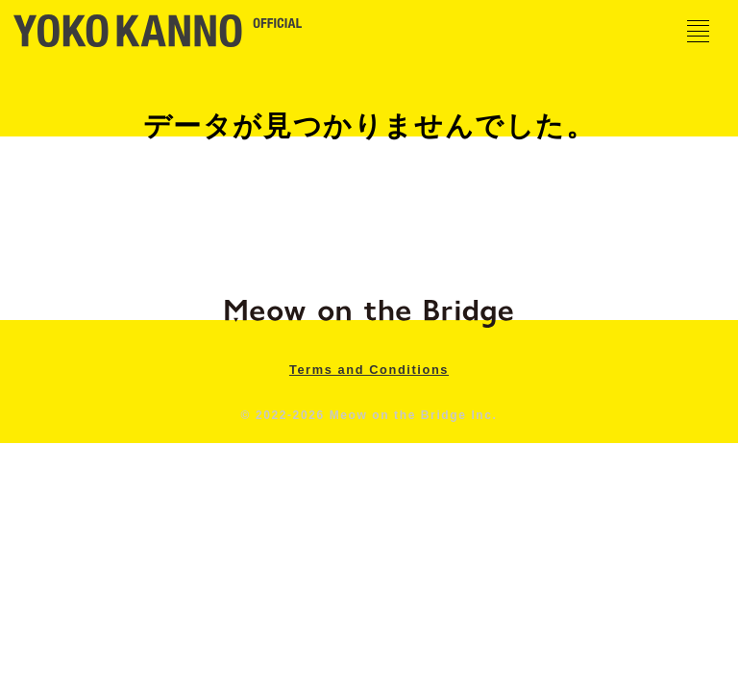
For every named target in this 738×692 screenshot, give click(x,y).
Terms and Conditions (369, 369)
